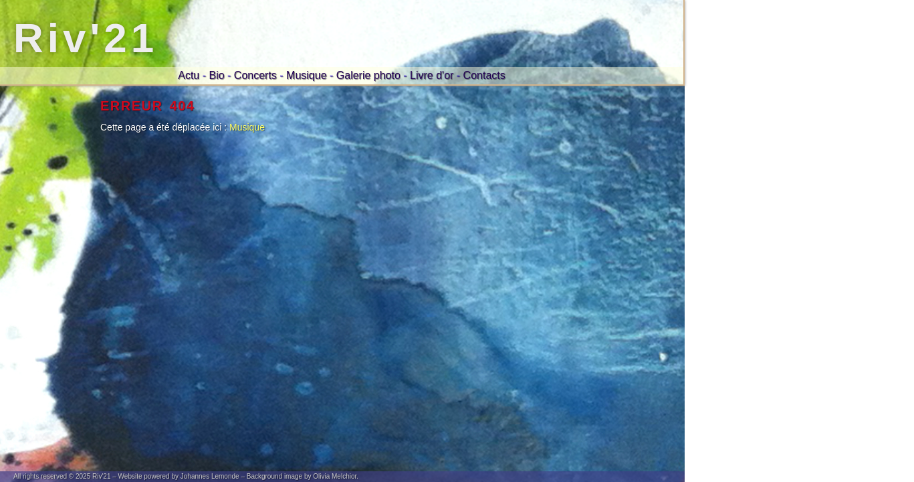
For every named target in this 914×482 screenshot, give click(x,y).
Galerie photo (368, 75)
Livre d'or (431, 75)
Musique (306, 75)
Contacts (484, 75)
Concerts (255, 75)
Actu (188, 75)
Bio (216, 75)
